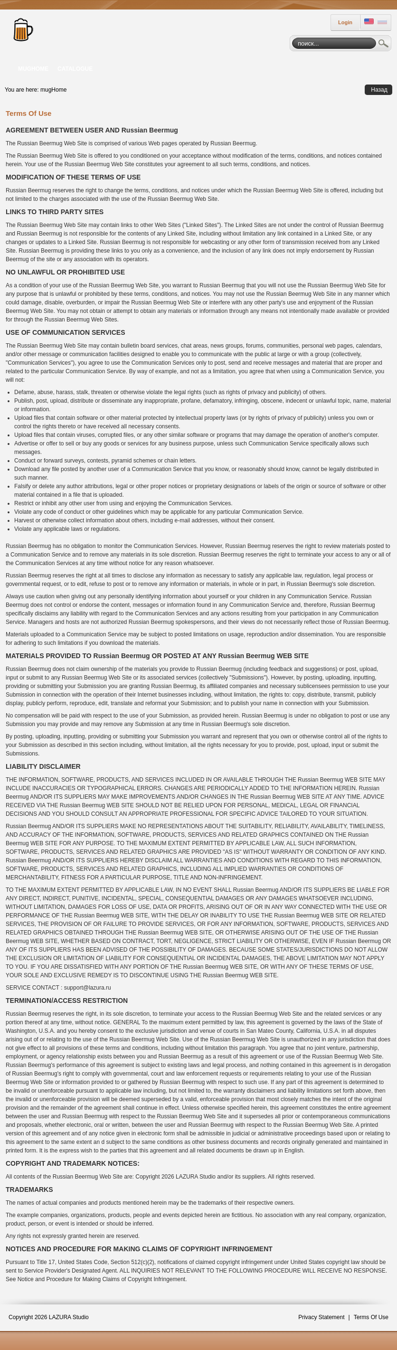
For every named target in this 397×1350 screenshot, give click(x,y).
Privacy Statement (321, 1317)
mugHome (53, 89)
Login (345, 22)
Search (384, 44)
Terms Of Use (371, 1317)
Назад (379, 89)
